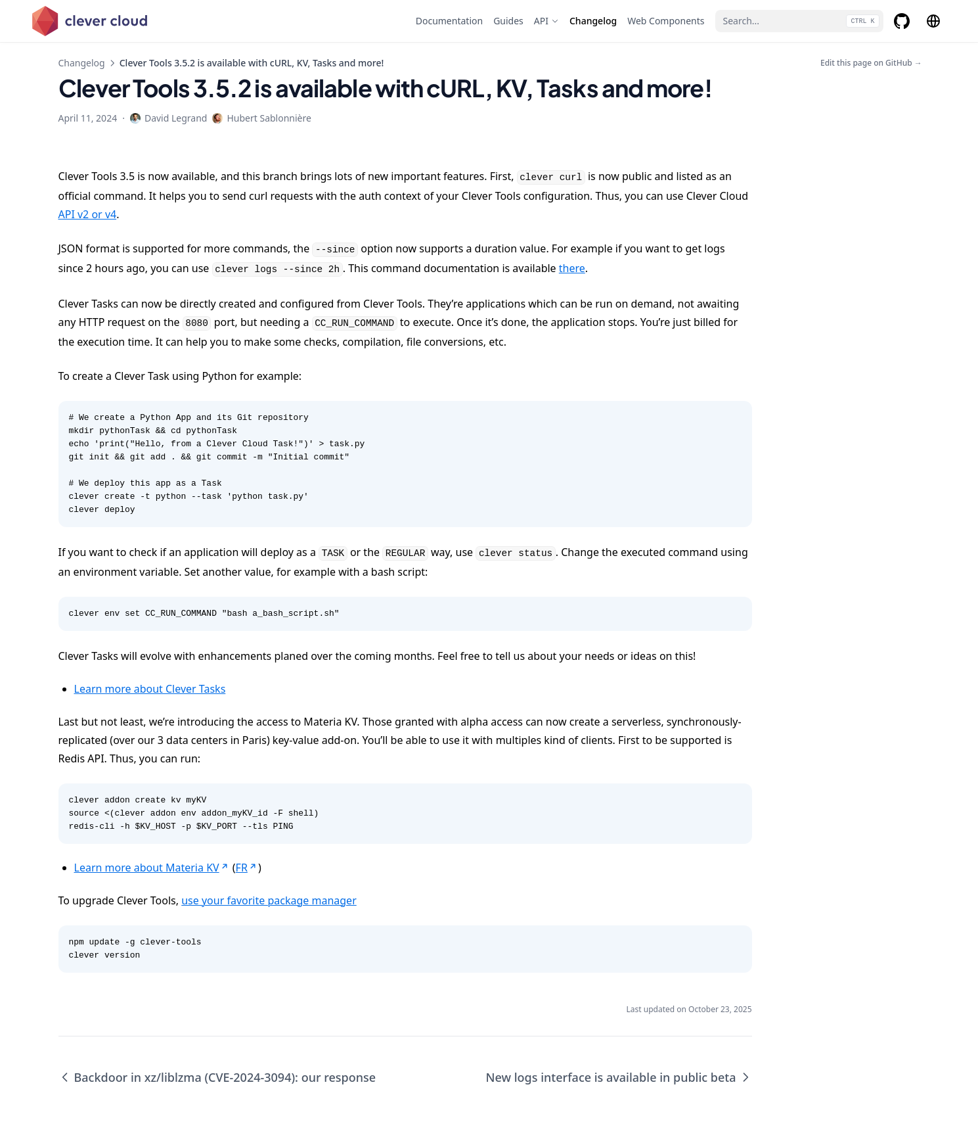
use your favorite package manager (269, 900)
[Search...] (799, 21)
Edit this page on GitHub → (871, 63)
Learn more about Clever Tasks (150, 689)
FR (247, 867)
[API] (546, 21)
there (572, 268)
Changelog (81, 63)
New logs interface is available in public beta (619, 1077)
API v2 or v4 (87, 214)
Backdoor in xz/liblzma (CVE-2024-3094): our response (217, 1077)
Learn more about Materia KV (152, 867)
